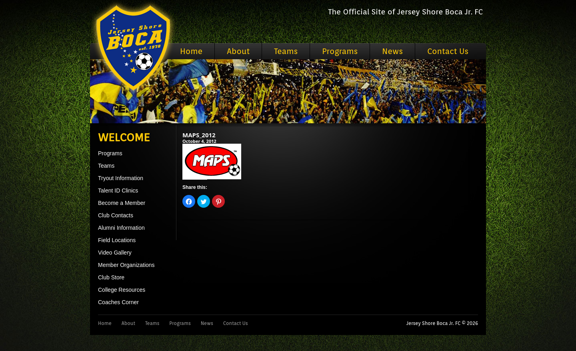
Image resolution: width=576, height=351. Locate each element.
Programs (340, 51)
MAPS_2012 (199, 135)
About (238, 51)
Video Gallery (115, 252)
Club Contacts (115, 215)
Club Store (111, 277)
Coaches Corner (118, 302)
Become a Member (121, 203)
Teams (286, 51)
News (392, 51)
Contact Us (447, 51)
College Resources (121, 290)
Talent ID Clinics (118, 190)
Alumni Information (121, 228)
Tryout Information (120, 178)
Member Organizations (126, 265)
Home (191, 51)
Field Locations (117, 240)
